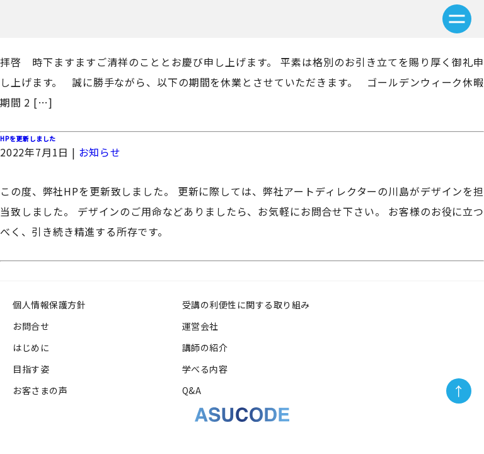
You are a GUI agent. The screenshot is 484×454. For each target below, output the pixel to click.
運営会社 (200, 326)
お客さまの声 (45, 390)
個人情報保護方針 (49, 304)
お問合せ (31, 326)
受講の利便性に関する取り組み (251, 304)
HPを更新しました (28, 138)
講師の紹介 (205, 347)
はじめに (31, 347)
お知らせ (100, 152)
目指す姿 (31, 369)
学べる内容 (205, 369)
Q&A (192, 390)
